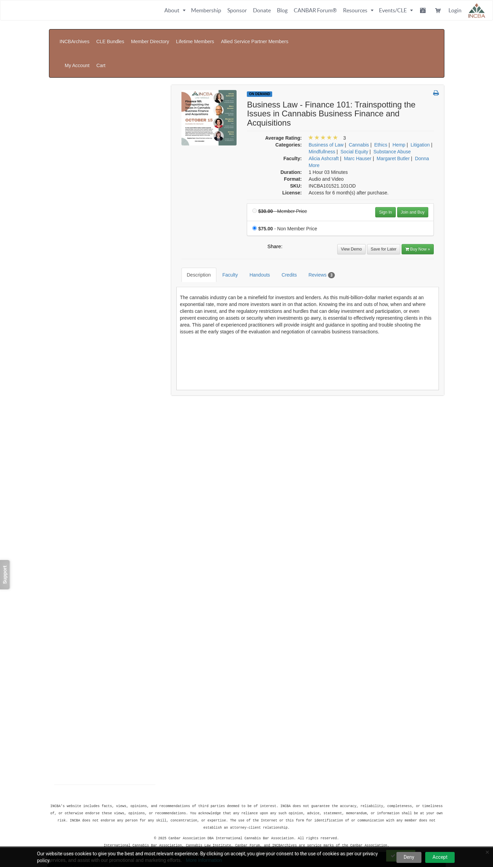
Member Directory (150, 36)
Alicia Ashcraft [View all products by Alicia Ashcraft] (323, 124)
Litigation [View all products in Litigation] (420, 110)
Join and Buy (413, 178)
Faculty (225, 235)
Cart (433, 36)
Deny (409, 857)
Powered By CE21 (75, 838)
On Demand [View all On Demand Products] (259, 60)
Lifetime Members (195, 36)
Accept (439, 857)
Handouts (254, 235)
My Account (409, 36)
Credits (284, 235)
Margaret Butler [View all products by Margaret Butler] (393, 124)
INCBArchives (74, 36)
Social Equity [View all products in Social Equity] (354, 117)
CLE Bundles (110, 36)
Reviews (316, 236)
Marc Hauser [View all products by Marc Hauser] (357, 124)
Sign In (385, 178)
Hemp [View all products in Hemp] (399, 110)
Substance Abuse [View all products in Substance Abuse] (392, 117)
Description (194, 235)
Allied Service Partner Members (254, 36)
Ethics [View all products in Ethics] (380, 110)
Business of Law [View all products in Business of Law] (325, 110)
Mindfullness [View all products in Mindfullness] (321, 117)
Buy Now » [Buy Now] (417, 215)
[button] (436, 59)
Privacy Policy (109, 831)
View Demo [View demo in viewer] (351, 215)
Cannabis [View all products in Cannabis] (359, 110)
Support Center (71, 831)
